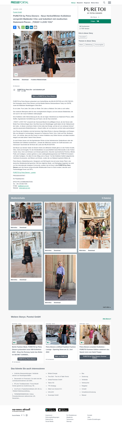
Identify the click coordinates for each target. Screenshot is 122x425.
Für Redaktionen (71, 414)
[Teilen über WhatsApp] (23, 27)
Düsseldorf (83, 37)
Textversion (69, 418)
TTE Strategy (52, 385)
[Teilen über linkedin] (31, 27)
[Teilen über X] (19, 27)
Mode (81, 45)
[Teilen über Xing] (27, 27)
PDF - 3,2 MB (31, 90)
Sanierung (85, 376)
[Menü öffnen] (109, 2)
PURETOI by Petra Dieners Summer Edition (94, 356)
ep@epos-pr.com (23, 186)
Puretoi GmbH (17, 12)
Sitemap (68, 421)
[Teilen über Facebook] (14, 27)
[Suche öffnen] (104, 2)
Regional (87, 3)
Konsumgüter (100, 45)
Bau (83, 373)
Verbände (85, 379)
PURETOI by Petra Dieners (27, 358)
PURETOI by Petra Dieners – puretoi (24, 172)
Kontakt (89, 414)
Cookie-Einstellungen (93, 418)
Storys (73, 3)
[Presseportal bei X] (23, 415)
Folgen (95, 21)
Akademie (69, 416)
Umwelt (84, 388)
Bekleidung (89, 45)
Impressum (48, 414)
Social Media (49, 421)
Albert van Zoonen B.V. (55, 388)
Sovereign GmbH (53, 394)
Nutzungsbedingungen (52, 416)
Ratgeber (84, 385)
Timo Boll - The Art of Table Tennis (58, 376)
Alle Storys (94, 17)
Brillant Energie (52, 373)
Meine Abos (95, 3)
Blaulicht (80, 3)
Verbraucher (85, 382)
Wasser (84, 394)
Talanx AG (51, 382)
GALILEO (51, 391)
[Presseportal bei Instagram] (26, 414)
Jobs (88, 416)
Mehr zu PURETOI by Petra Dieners (44, 96)
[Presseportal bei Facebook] (21, 415)
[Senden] (35, 27)
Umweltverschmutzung (89, 391)
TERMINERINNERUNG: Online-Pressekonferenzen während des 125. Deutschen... (24, 395)
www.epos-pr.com (24, 188)
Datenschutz (49, 418)
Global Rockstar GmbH (55, 379)
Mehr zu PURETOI (61, 355)
